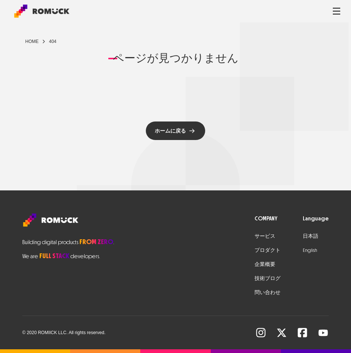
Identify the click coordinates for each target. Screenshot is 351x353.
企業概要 (265, 264)
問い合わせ (268, 292)
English (310, 250)
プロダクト (268, 250)
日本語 (310, 236)
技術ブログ (268, 278)
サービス (265, 236)
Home (32, 41)
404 (52, 41)
